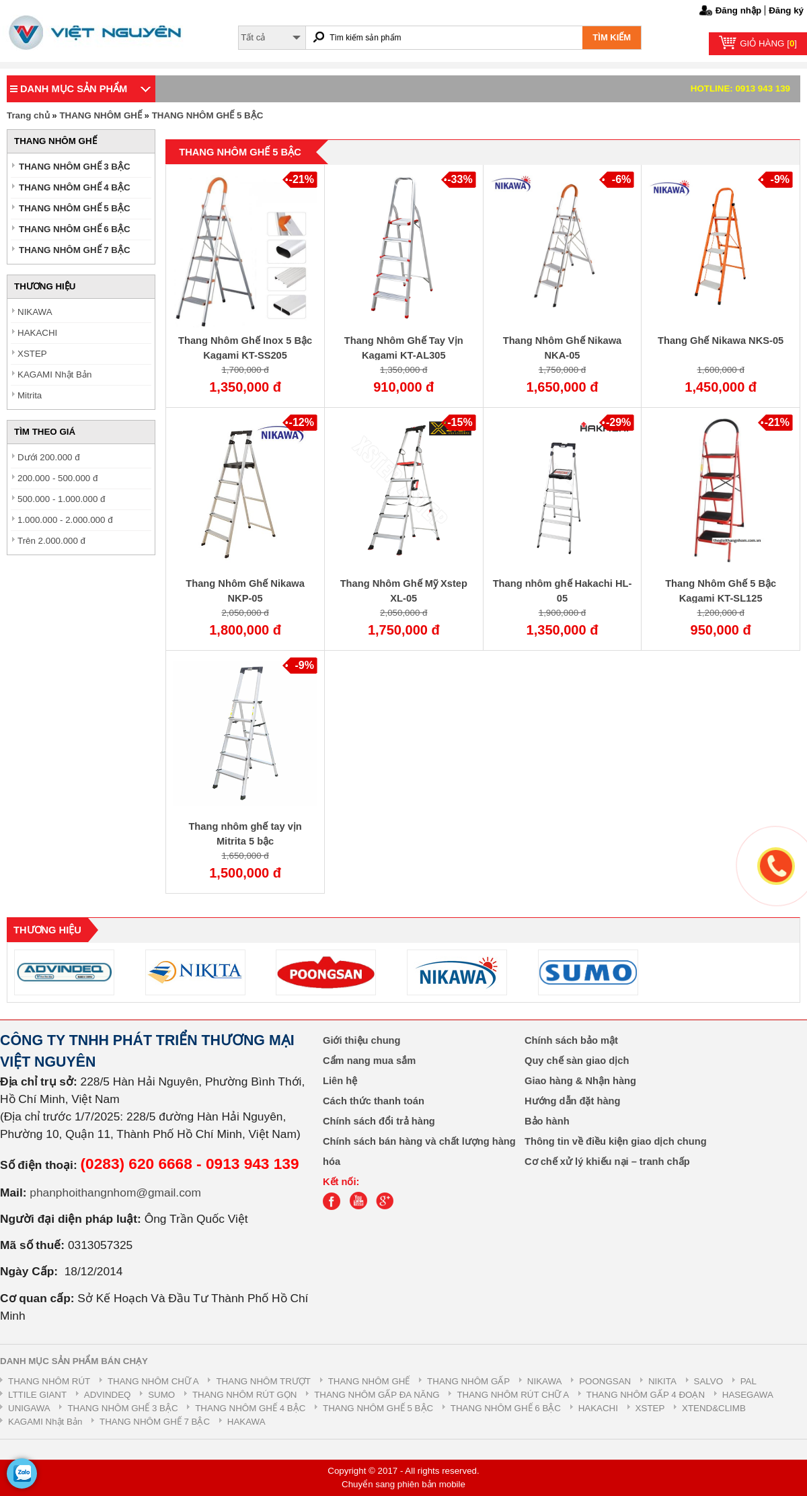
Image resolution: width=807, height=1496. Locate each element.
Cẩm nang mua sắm (369, 1060)
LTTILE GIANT (37, 1395)
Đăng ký (786, 10)
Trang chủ (28, 115)
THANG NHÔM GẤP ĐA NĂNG (376, 1395)
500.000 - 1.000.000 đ (61, 499)
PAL (748, 1381)
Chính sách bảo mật (571, 1040)
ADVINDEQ (107, 1395)
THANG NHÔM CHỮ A (153, 1381)
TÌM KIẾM (611, 37)
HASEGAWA (747, 1395)
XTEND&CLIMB (714, 1408)
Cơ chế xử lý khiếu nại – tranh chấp (607, 1161)
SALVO (708, 1381)
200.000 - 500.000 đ (57, 478)
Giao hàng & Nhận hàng (580, 1080)
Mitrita (29, 395)
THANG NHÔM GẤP (468, 1381)
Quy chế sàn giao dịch (577, 1060)
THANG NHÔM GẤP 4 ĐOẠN (645, 1395)
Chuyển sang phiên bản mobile (403, 1484)
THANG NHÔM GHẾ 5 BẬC (208, 115)
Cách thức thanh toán (373, 1101)
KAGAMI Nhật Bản (54, 374)
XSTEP (32, 354)
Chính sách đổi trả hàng (379, 1121)
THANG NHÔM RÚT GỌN (244, 1395)
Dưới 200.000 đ (48, 457)
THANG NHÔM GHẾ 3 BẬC (74, 167)
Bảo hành (547, 1121)
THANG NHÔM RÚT (49, 1381)
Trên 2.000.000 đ (51, 541)
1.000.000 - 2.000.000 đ (65, 520)
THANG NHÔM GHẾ (100, 115)
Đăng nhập (738, 10)
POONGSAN (605, 1381)
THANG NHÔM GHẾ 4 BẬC (74, 187)
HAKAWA (246, 1422)
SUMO (161, 1395)
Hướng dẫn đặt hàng (572, 1101)
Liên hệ (340, 1080)
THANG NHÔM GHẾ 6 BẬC (74, 229)
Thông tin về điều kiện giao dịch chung (616, 1141)
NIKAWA (34, 312)
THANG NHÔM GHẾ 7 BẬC (74, 250)
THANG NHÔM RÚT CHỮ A (513, 1395)
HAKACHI (37, 333)
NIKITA (662, 1381)
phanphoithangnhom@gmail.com (115, 1192)
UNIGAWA (29, 1408)
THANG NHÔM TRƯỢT (263, 1381)
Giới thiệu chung (362, 1040)
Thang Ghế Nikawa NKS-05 (720, 340)
